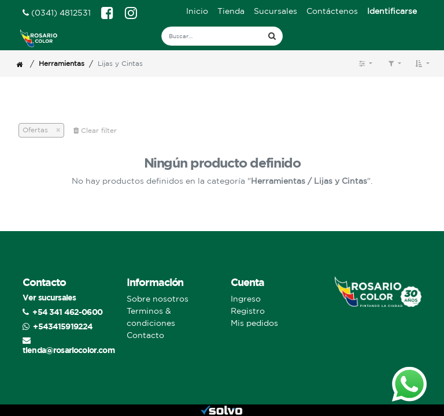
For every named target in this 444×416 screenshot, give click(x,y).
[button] (422, 63)
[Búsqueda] (272, 36)
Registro (248, 310)
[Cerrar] (54, 130)
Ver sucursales (49, 297)
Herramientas (61, 63)
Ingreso (246, 298)
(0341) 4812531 (57, 12)
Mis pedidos (254, 323)
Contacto (145, 335)
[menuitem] (197, 11)
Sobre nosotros (157, 298)
